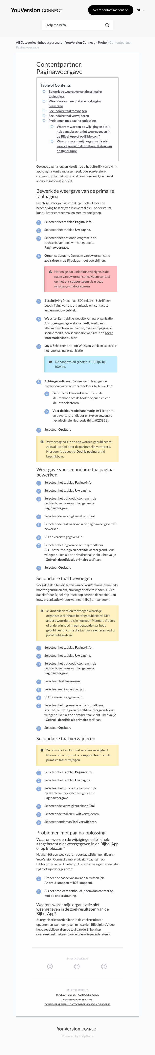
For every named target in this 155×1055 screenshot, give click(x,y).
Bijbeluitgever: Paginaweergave (77, 994)
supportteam (79, 281)
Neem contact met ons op (111, 10)
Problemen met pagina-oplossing (72, 121)
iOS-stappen (82, 883)
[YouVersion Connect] (80, 42)
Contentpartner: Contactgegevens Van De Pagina (78, 1004)
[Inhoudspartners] (50, 42)
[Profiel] (103, 42)
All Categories (26, 42)
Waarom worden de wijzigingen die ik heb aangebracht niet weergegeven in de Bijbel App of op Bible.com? (83, 131)
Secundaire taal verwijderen (69, 116)
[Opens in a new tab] (77, 1028)
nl (139, 10)
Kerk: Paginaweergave (77, 999)
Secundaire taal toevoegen (68, 111)
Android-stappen (56, 883)
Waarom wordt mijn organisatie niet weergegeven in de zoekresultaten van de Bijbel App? (84, 146)
